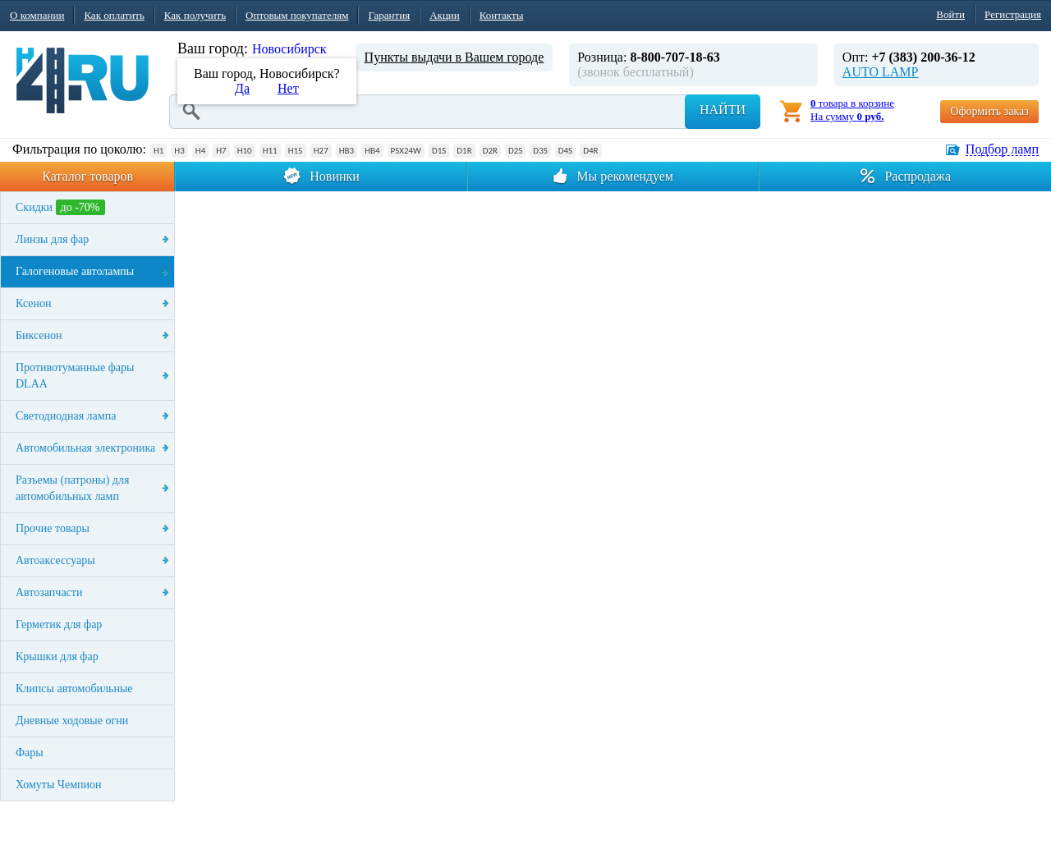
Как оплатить (114, 15)
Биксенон (39, 335)
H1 (158, 150)
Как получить (195, 15)
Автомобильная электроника (85, 448)
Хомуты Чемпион (59, 784)
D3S (540, 150)
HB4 (372, 150)
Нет (288, 88)
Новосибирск (289, 49)
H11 (270, 150)
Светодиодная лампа (66, 416)
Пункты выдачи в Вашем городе (454, 57)
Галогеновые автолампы (75, 271)
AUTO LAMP (880, 72)
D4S (565, 150)
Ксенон (34, 303)
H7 (221, 150)
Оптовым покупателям (297, 15)
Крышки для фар (57, 656)
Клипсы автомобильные (74, 688)
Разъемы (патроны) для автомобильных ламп (72, 488)
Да (242, 88)
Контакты (502, 15)
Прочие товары (52, 528)
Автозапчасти (49, 592)
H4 (200, 150)
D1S (439, 150)
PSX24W (406, 150)
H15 (295, 150)
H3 (179, 150)
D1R (464, 150)
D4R (590, 150)
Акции (444, 15)
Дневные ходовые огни (72, 720)
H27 (321, 150)
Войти (950, 14)
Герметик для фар (59, 624)
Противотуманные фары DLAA (75, 375)
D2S (515, 150)
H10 (244, 150)
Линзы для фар (52, 239)
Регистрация (1012, 14)
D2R (490, 150)
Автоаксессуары (55, 560)
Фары (30, 752)
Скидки (60, 207)
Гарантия (389, 15)
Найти (723, 110)
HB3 (346, 150)
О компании (37, 15)
